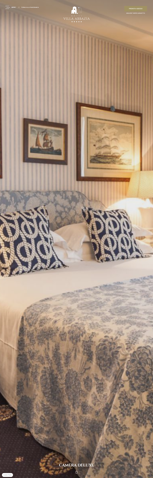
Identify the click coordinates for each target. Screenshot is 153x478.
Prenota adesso (135, 9)
